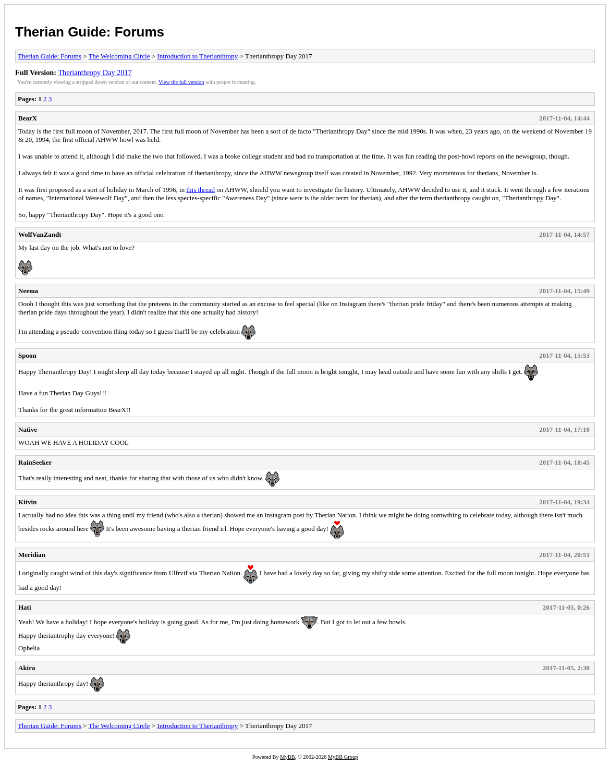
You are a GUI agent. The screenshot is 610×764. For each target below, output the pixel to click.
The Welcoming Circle (119, 56)
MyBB (287, 757)
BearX (27, 118)
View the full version (181, 82)
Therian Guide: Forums (89, 32)
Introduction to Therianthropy (197, 56)
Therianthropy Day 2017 (94, 72)
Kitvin (27, 502)
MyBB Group (343, 757)
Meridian (31, 555)
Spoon (27, 355)
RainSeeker (35, 462)
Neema (28, 291)
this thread (200, 189)
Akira (26, 668)
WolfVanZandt (40, 234)
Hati (24, 607)
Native (27, 429)
